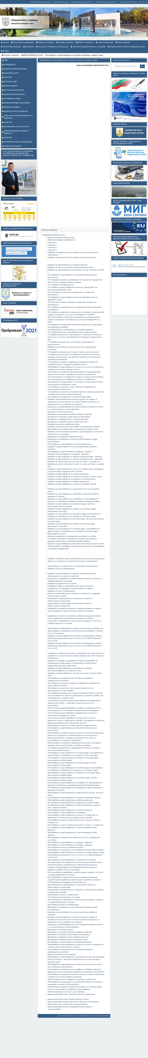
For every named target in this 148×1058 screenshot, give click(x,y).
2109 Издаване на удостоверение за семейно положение (70, 810)
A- (144, 2)
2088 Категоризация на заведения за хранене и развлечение (72, 979)
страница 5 (52, 242)
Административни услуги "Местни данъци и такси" (68, 999)
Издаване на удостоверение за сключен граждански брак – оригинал (75, 456)
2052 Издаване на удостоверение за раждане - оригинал (70, 451)
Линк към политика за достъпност (106, 2)
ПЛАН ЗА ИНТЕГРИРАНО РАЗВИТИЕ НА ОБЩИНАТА (18, 117)
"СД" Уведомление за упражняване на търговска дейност (70, 329)
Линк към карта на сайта (60, 2)
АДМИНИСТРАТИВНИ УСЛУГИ (32, 55)
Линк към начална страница (65, 1015)
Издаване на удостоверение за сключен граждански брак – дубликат (75, 459)
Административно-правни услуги (61, 237)
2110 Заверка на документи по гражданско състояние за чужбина (74, 748)
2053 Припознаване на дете (59, 750)
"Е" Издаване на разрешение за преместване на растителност (73, 352)
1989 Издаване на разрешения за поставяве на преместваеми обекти (76, 850)
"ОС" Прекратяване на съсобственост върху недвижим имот (72, 332)
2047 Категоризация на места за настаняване (66, 992)
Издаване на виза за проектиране (61, 568)
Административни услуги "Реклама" (62, 954)
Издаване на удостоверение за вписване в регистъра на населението (76, 544)
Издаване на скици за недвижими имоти (64, 424)
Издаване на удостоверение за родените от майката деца (71, 479)
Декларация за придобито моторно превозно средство (70, 414)
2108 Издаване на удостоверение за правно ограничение (70, 800)
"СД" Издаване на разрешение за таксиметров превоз (69, 397)
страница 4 (52, 245)
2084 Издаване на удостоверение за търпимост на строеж (72, 860)
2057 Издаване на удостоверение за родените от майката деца (73, 802)
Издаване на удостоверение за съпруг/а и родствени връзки (72, 484)
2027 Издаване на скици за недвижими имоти (65, 847)
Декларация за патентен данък (60, 412)
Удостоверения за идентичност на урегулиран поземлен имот (73, 429)
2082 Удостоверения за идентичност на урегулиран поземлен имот (75, 862)
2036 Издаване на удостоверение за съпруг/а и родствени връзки (74, 797)
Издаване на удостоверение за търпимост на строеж (70, 668)
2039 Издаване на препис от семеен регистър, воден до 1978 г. (72, 725)
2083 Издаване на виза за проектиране (63, 895)
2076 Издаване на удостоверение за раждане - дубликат (70, 842)
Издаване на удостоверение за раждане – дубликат (68, 454)
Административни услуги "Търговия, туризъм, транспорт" (71, 994)
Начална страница (10, 55)
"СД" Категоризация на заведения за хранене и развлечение (71, 379)
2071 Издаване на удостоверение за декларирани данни (70, 444)
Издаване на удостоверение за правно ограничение (68, 481)
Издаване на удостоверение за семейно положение (68, 474)
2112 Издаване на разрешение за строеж (64, 897)
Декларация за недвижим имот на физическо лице (67, 422)
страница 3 (52, 247)
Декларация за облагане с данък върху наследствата (69, 417)
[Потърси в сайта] (142, 66)
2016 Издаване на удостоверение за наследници (67, 812)
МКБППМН (8, 137)
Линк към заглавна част (83, 1015)
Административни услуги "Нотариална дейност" (67, 723)
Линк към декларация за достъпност (82, 2)
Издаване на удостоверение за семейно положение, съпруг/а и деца (75, 476)
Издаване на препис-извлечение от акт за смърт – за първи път (74, 461)
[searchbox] (126, 66)
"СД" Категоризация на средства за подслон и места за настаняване (75, 377)
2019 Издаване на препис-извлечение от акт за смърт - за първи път (75, 825)
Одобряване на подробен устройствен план (65, 437)
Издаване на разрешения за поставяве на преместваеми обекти (74, 427)
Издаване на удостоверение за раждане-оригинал (68, 265)
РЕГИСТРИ (8, 122)
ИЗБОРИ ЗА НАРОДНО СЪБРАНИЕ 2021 (62, 240)
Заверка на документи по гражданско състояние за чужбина (72, 536)
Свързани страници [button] (49, 230)
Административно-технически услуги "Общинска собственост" (73, 1002)
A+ (141, 2)
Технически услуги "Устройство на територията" (68, 1004)
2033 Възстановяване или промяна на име (64, 671)
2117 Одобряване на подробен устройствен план (67, 882)
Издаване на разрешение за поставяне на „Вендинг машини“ (72, 257)
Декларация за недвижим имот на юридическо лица (68, 419)
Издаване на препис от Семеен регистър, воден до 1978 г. (70, 267)
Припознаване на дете (57, 534)
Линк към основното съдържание (40, 2)
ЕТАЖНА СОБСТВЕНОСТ (12, 146)
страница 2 (52, 250)
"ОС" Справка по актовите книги (61, 285)
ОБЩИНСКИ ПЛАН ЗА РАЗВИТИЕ (16, 111)
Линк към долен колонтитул (128, 2)
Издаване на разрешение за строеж (62, 583)
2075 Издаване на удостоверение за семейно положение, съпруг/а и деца (74, 55)
